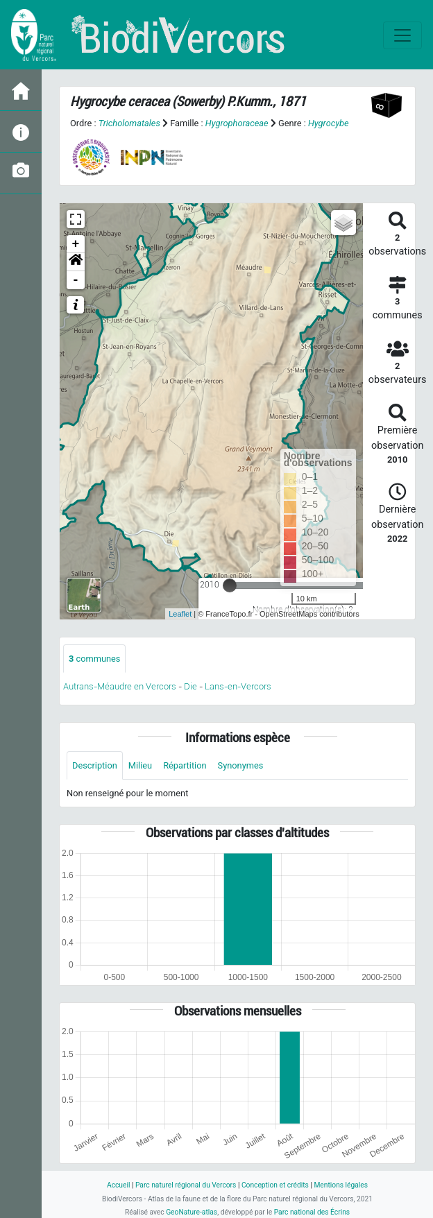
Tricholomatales (129, 123)
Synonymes (241, 765)
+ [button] (76, 244)
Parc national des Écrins (312, 1212)
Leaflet (180, 614)
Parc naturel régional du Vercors (185, 1185)
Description (94, 765)
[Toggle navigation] (402, 35)
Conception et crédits (275, 1185)
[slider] (230, 585)
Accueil (118, 1185)
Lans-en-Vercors (238, 686)
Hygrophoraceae (237, 123)
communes (94, 658)
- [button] (76, 280)
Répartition (184, 765)
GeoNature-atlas (191, 1212)
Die (190, 686)
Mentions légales (341, 1185)
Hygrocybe (328, 123)
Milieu (140, 765)
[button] (76, 262)
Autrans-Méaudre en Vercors (119, 686)
